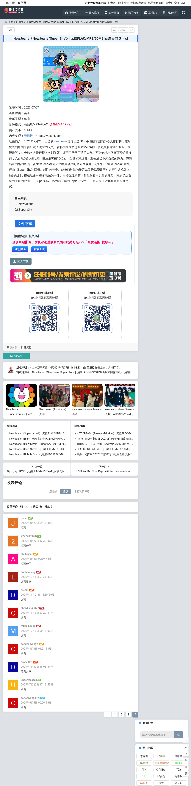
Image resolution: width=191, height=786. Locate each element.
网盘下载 (21, 261)
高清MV (48, 746)
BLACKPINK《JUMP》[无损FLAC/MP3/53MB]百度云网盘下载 (110, 452)
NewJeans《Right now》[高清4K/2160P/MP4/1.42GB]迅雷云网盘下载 (50, 442)
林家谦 (161, 94)
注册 (10, 2)
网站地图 (108, 772)
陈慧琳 (144, 67)
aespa (161, 101)
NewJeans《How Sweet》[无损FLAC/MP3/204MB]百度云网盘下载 (48, 452)
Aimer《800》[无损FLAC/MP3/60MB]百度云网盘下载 (105, 442)
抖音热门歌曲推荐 (118, 2)
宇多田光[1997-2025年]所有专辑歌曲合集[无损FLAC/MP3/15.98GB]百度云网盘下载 (122, 458)
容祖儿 (144, 87)
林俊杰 (178, 94)
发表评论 (39, 249)
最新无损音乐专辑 (95, 2)
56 (118, 29)
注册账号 (20, 249)
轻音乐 (178, 87)
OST (183, 2)
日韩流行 (21, 21)
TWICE (178, 107)
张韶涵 (178, 67)
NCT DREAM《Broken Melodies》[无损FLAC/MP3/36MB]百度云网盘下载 (116, 437)
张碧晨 (161, 61)
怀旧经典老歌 (138, 2)
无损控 (28, 136)
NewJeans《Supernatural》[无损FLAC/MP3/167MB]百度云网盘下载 (49, 437)
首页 (9, 21)
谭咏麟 (178, 61)
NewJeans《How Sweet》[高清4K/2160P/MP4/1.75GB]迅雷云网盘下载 (51, 447)
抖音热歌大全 (48, 739)
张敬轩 (161, 107)
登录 (22, 2)
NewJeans (61, 141)
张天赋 (144, 94)
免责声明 (95, 772)
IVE (144, 114)
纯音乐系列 (172, 2)
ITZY (178, 74)
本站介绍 (83, 772)
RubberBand (162, 67)
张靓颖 (144, 101)
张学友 (178, 101)
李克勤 (144, 61)
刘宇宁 (178, 114)
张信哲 (161, 81)
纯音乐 (144, 107)
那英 (144, 74)
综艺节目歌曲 (156, 2)
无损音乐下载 (19, 746)
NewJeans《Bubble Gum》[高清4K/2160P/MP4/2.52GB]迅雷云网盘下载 (51, 458)
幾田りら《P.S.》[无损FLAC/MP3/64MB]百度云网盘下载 (106, 447)
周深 (161, 87)
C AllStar (161, 74)
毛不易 (178, 81)
